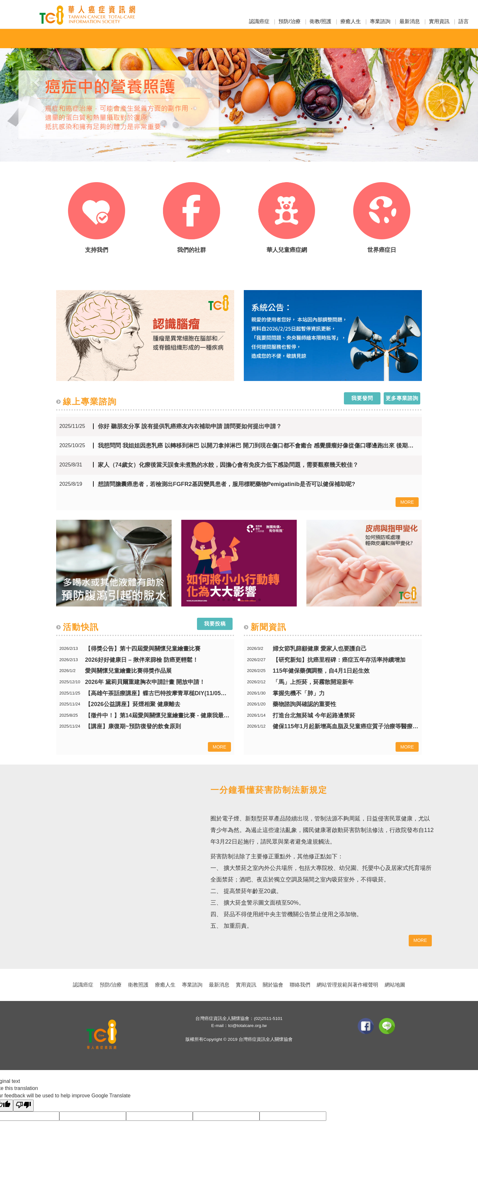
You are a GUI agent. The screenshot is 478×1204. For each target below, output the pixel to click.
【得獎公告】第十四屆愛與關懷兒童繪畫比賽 (143, 649)
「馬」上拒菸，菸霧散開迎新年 (313, 682)
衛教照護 (138, 984)
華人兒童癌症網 (287, 250)
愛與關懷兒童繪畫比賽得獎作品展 (128, 671)
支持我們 (96, 250)
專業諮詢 (380, 21)
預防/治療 (289, 21)
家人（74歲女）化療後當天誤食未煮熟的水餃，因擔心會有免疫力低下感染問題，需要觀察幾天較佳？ (228, 465)
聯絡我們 (300, 984)
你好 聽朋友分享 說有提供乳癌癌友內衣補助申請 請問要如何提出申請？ (190, 426)
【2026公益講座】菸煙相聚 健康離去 (132, 704)
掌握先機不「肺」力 (299, 693)
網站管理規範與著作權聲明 (347, 984)
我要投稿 (215, 623)
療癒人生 (350, 21)
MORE (407, 502)
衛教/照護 (320, 21)
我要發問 (362, 398)
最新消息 (409, 21)
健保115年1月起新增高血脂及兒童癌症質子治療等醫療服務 (346, 726)
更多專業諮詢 (402, 398)
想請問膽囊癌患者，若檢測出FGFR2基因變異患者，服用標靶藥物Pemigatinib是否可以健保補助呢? (226, 484)
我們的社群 (191, 250)
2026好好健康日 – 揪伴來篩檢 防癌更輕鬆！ (141, 660)
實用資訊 (439, 21)
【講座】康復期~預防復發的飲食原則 (133, 726)
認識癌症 (259, 21)
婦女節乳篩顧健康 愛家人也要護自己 (320, 649)
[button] (36, 81)
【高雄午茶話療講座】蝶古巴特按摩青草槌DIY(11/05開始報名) (158, 693)
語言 (463, 21)
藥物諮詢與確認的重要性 (304, 704)
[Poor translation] (23, 1105)
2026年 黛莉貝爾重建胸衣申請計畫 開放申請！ (145, 682)
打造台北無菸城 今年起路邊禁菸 (314, 716)
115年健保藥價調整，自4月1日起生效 (321, 671)
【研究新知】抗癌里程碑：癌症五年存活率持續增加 (339, 660)
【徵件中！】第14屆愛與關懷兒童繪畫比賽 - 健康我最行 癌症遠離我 (158, 716)
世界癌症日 (381, 250)
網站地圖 (395, 984)
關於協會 (273, 984)
